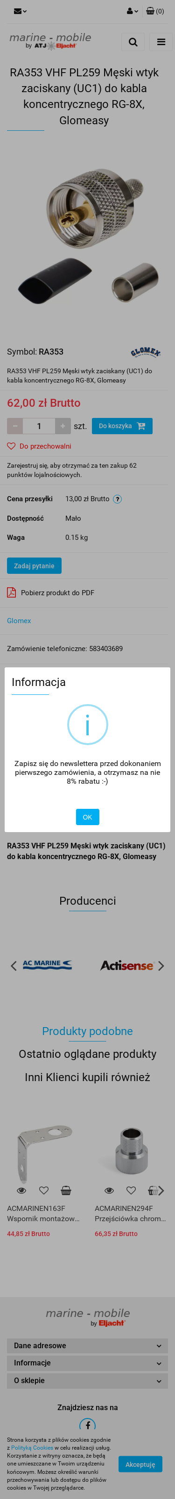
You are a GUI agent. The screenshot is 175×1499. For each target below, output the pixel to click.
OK (87, 817)
